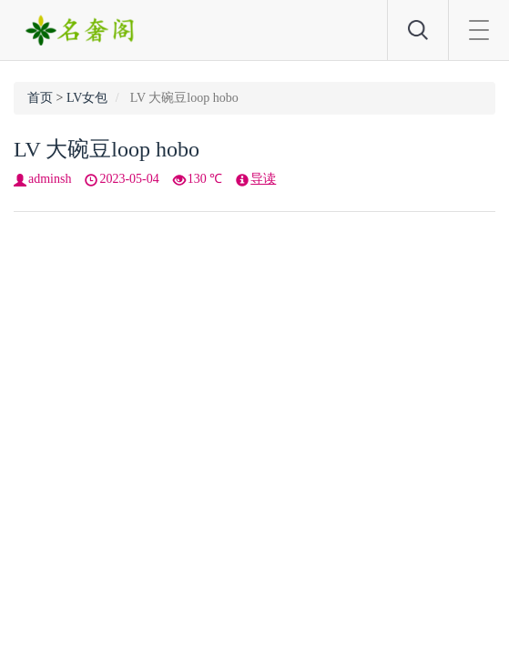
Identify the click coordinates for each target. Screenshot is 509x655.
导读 (263, 179)
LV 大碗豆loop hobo (106, 149)
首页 (40, 98)
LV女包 (86, 98)
